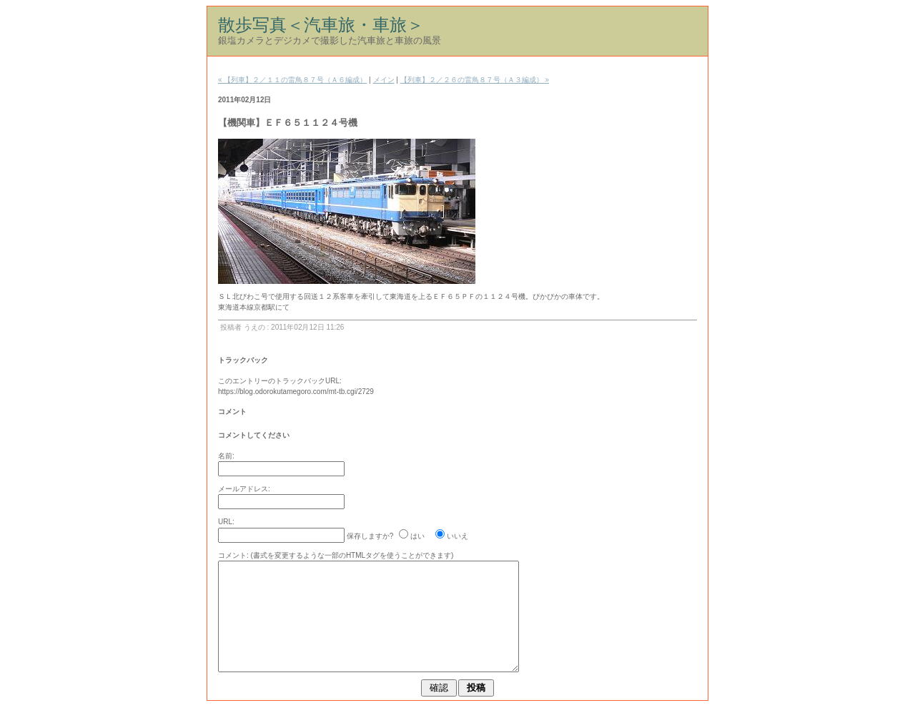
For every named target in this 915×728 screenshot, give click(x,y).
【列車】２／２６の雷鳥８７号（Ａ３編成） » (474, 80)
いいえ (457, 536)
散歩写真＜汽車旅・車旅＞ (321, 24)
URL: (226, 522)
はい (417, 536)
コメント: (233, 555)
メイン (384, 80)
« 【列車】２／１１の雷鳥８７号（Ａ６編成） (292, 80)
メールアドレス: (244, 489)
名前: (226, 456)
